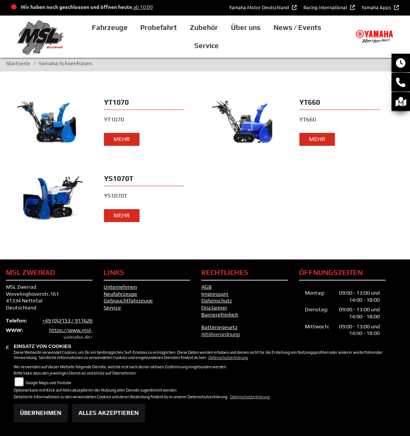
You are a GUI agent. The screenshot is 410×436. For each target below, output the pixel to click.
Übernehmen (40, 412)
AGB (206, 287)
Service (112, 308)
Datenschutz (216, 300)
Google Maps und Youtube (48, 382)
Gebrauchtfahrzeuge (128, 300)
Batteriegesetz (219, 327)
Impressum (214, 294)
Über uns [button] (246, 27)
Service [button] (206, 45)
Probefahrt (158, 27)
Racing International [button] (325, 7)
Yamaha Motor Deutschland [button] (259, 7)
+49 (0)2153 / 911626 (67, 320)
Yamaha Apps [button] (377, 7)
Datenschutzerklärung (228, 357)
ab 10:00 (142, 6)
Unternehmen (120, 287)
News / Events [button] (297, 27)
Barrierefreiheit (219, 315)
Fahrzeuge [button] (110, 27)
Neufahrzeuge (120, 294)
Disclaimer (214, 308)
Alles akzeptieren (108, 412)
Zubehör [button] (204, 27)
